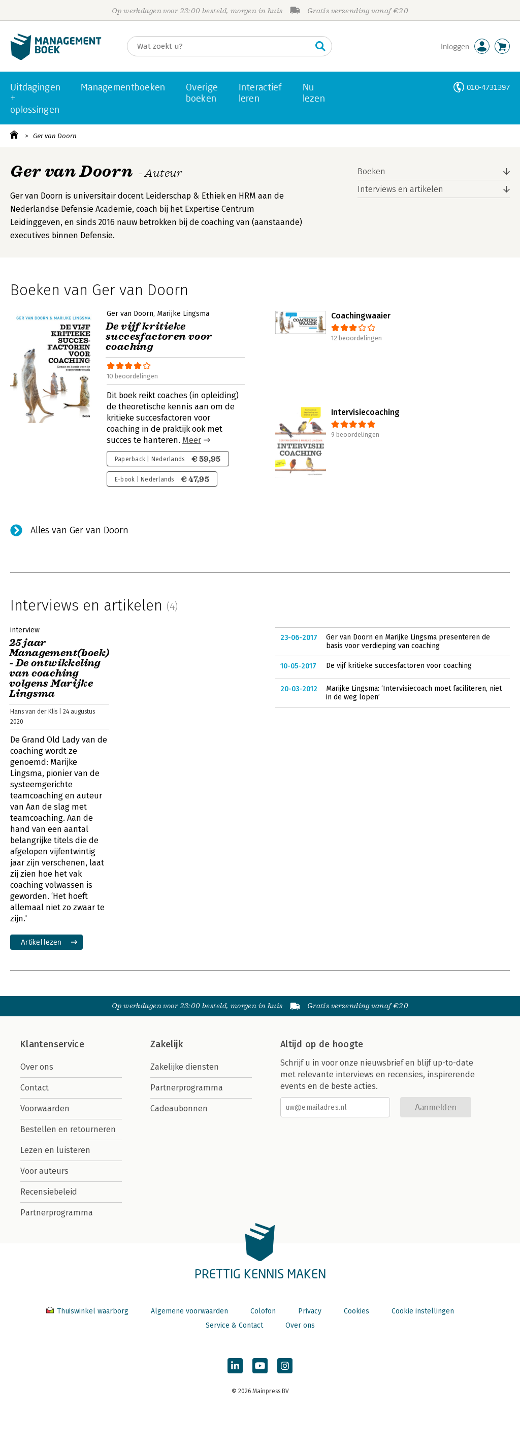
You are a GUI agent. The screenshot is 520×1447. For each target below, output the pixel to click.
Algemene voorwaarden (189, 1311)
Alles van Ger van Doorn (79, 530)
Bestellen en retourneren (68, 1129)
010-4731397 (488, 87)
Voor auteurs (44, 1171)
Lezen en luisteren (55, 1150)
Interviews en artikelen (400, 189)
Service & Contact (234, 1325)
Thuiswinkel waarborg (88, 1311)
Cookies (356, 1311)
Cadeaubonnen (179, 1108)
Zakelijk (166, 1044)
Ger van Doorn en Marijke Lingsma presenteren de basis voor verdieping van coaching (408, 642)
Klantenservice (52, 1044)
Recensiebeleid (48, 1192)
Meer (191, 440)
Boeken (371, 171)
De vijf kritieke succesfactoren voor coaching (399, 665)
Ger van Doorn (55, 136)
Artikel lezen (41, 942)
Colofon (263, 1311)
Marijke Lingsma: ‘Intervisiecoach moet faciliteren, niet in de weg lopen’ (414, 693)
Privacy (309, 1311)
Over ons (36, 1067)
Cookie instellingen (423, 1311)
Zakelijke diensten (184, 1067)
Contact (34, 1087)
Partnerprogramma (56, 1212)
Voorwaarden (45, 1108)
